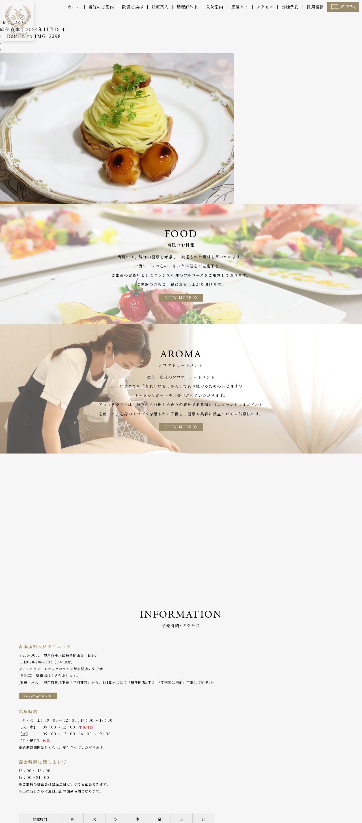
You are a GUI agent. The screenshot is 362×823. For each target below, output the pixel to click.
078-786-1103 (40, 664)
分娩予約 (290, 7)
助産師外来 (187, 7)
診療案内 (160, 7)
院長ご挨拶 (132, 7)
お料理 (176, 797)
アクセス (265, 7)
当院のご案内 (101, 7)
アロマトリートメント (207, 797)
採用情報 (315, 7)
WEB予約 (349, 6)
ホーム (74, 7)
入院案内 (214, 7)
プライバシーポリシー (25, 805)
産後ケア (239, 7)
